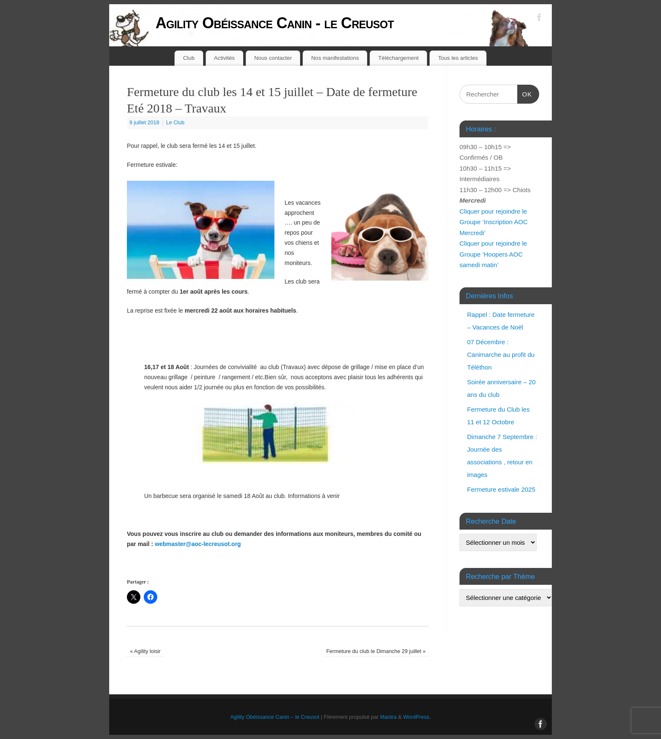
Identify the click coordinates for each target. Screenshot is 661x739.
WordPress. (417, 717)
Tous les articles (458, 58)
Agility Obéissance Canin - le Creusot (275, 23)
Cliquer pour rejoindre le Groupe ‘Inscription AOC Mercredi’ (493, 222)
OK (524, 93)
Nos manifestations (335, 58)
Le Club (175, 123)
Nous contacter (273, 58)
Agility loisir (145, 651)
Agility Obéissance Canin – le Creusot (274, 717)
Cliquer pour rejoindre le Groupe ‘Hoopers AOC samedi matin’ (493, 254)
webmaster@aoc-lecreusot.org (198, 544)
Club (188, 58)
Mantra (388, 717)
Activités (224, 58)
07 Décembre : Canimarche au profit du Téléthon (501, 354)
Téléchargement (398, 58)
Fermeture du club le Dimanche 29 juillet (376, 651)
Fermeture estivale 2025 (501, 489)
